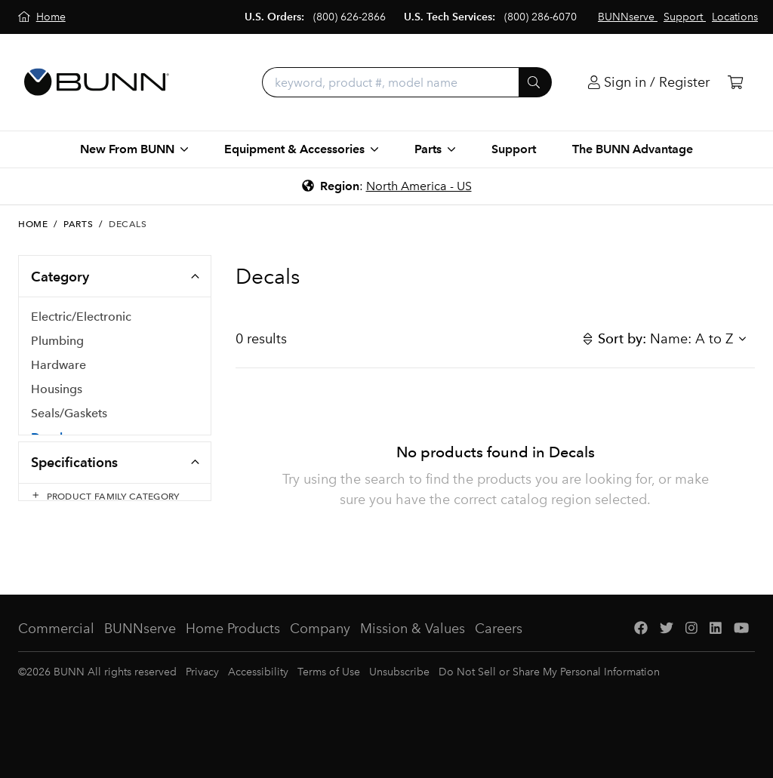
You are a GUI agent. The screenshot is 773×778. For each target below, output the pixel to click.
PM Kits (51, 490)
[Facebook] (641, 654)
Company (320, 654)
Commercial (56, 654)
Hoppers (55, 466)
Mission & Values (412, 654)
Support (513, 149)
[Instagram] (691, 654)
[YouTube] (741, 654)
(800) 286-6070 (540, 17)
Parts (78, 224)
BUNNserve (140, 654)
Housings (56, 393)
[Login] (649, 82)
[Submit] (535, 82)
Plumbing (57, 345)
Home (33, 224)
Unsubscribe (399, 697)
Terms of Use (328, 697)
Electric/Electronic (81, 321)
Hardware (58, 369)
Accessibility (258, 697)
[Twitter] (666, 654)
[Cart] (735, 82)
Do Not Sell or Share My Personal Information (549, 697)
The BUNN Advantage (632, 149)
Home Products (233, 654)
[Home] (42, 17)
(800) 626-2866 (349, 17)
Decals (49, 442)
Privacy (202, 697)
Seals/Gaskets (69, 418)
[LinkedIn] (716, 654)
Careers (498, 654)
